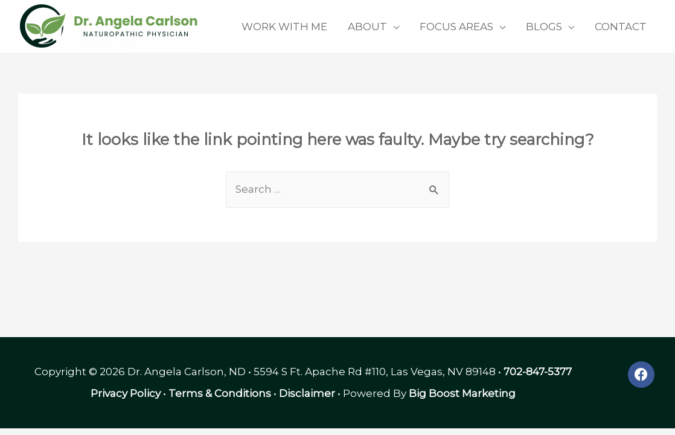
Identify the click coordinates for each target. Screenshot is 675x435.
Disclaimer (307, 393)
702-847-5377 (538, 372)
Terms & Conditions (219, 393)
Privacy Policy (126, 393)
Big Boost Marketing (462, 393)
